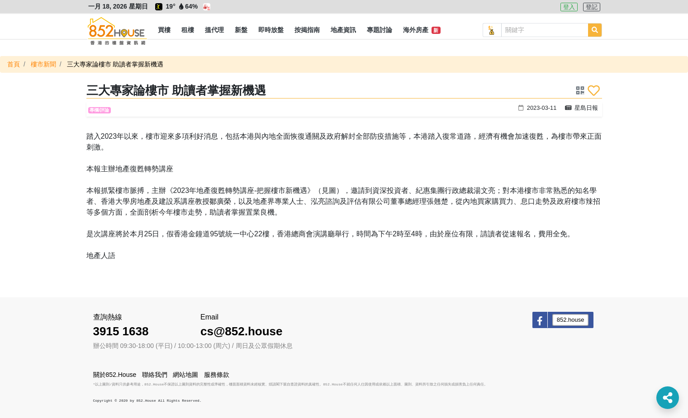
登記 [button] (592, 7)
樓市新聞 (43, 64)
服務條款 (216, 374)
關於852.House (115, 374)
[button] (164, 30)
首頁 (13, 64)
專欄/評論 (99, 110)
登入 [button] (569, 7)
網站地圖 (185, 374)
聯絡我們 (154, 374)
